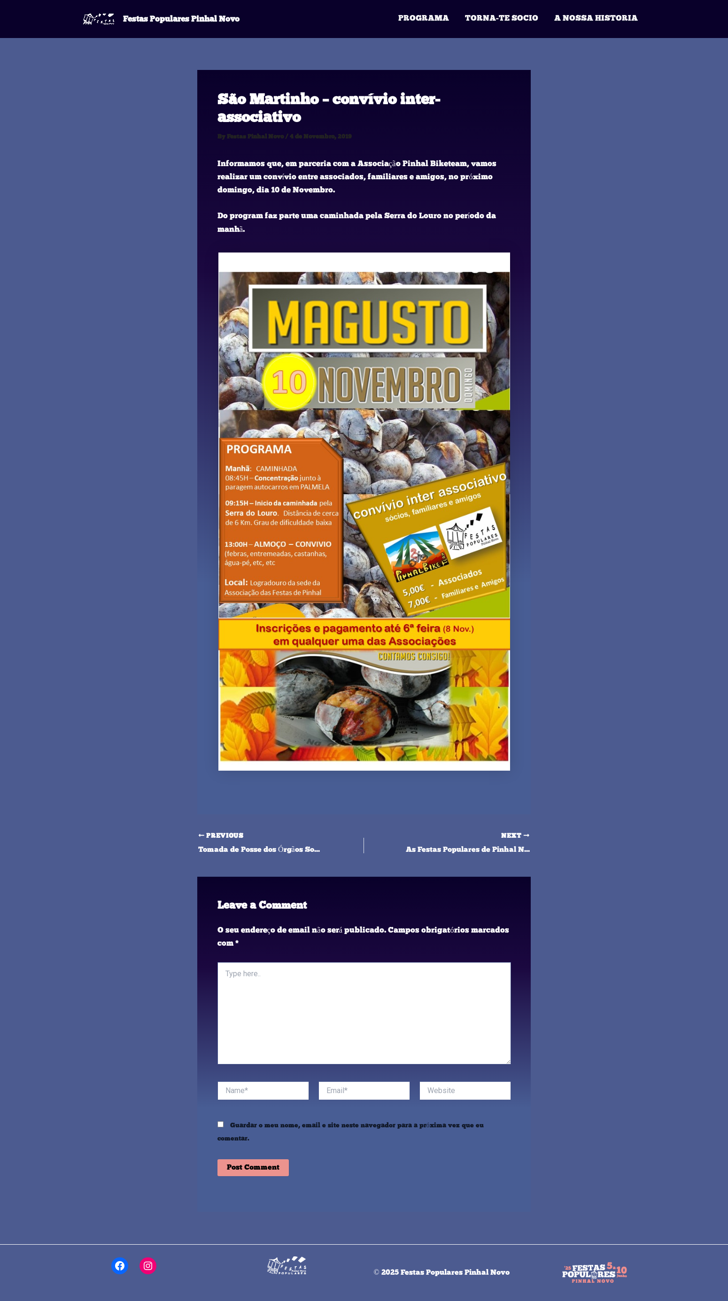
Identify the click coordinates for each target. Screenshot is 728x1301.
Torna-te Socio (501, 19)
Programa (423, 19)
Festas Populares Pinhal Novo (181, 18)
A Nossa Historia (596, 19)
